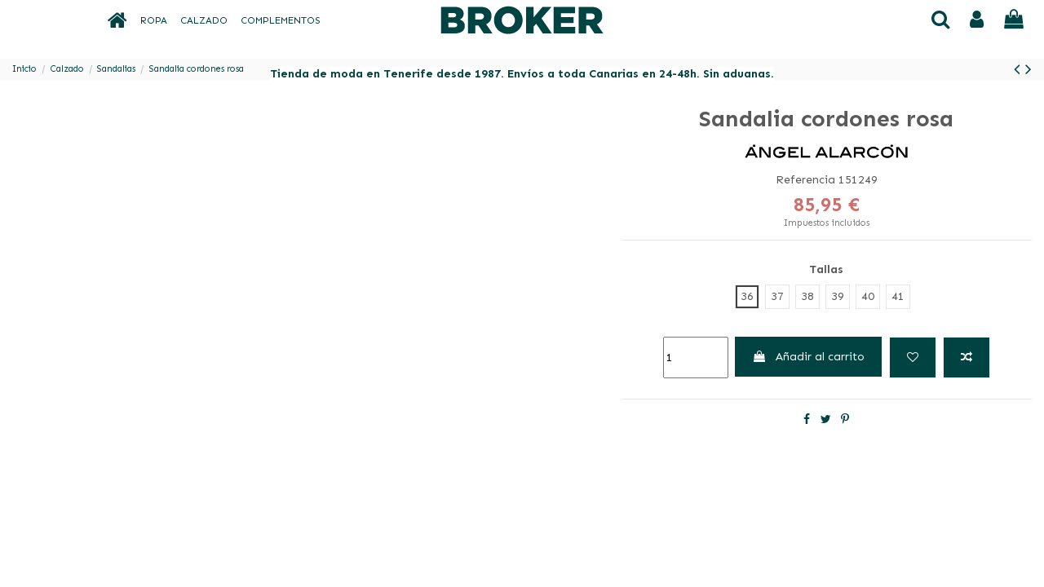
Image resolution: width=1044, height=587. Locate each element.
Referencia (805, 180)
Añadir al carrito (808, 357)
